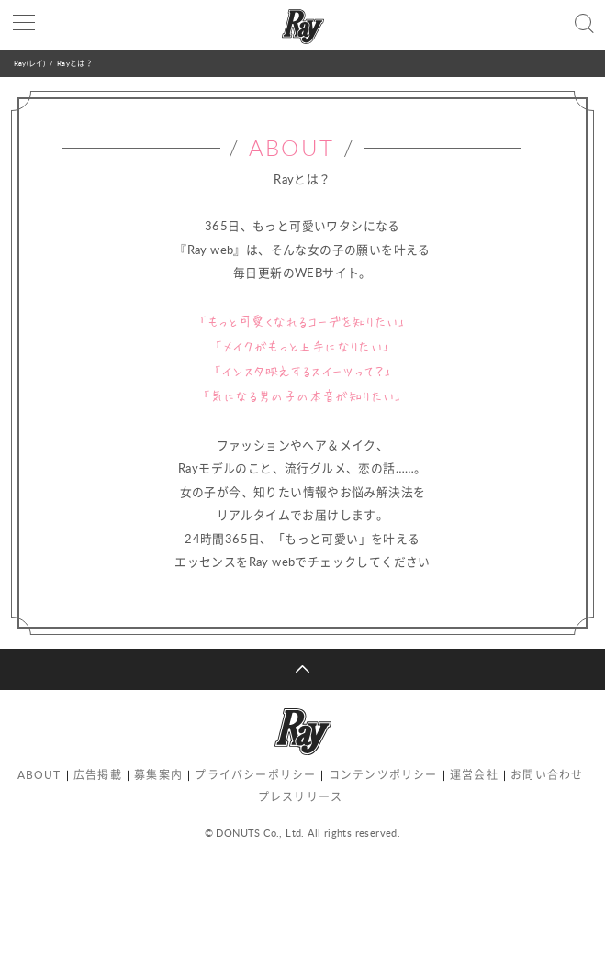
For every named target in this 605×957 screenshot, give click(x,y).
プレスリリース (300, 797)
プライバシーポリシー (255, 775)
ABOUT (39, 775)
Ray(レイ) (29, 63)
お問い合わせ (546, 775)
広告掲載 (97, 775)
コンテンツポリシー (383, 775)
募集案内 (158, 775)
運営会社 (474, 775)
